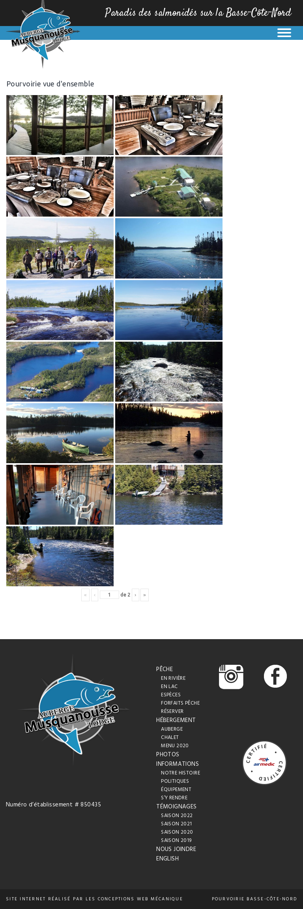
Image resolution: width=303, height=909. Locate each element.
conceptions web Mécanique (140, 899)
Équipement (176, 790)
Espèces (171, 695)
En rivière (173, 678)
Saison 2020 (177, 832)
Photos (168, 754)
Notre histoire (180, 773)
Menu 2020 (175, 746)
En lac (169, 687)
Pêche (164, 669)
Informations (177, 764)
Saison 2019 (176, 840)
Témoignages (176, 807)
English (167, 859)
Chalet (170, 737)
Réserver (172, 711)
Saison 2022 (177, 816)
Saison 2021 (176, 824)
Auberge (172, 729)
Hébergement (176, 720)
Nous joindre (176, 849)
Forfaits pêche (180, 703)
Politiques (175, 781)
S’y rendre (174, 798)
